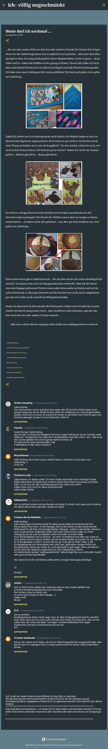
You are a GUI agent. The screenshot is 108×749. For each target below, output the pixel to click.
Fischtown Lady (22, 475)
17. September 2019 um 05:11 (46, 403)
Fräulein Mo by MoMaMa (27, 517)
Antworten (20, 422)
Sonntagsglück (17, 372)
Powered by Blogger (54, 739)
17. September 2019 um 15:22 (34, 583)
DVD (27, 348)
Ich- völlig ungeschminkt (36, 5)
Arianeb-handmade (24, 638)
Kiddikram (15, 343)
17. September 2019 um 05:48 (35, 428)
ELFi (16, 610)
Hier (97, 221)
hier (90, 72)
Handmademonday (18, 377)
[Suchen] (68, 5)
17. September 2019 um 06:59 (42, 455)
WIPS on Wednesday (19, 357)
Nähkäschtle (20, 500)
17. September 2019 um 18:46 (32, 611)
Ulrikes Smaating (23, 403)
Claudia (18, 427)
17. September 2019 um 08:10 (44, 475)
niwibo (17, 583)
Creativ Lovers (17, 367)
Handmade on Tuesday (19, 352)
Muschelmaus (21, 455)
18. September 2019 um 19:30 (48, 638)
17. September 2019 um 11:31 (41, 500)
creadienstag (16, 348)
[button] (7, 41)
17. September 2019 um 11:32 (54, 517)
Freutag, (14, 362)
